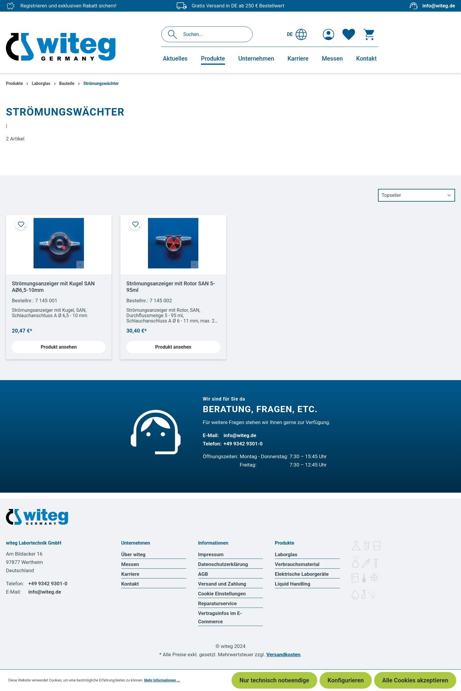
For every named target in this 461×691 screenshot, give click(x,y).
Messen (130, 564)
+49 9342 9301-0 (243, 444)
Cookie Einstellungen (222, 594)
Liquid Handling (292, 584)
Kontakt (130, 584)
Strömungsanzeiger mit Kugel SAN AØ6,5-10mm (53, 286)
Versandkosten (283, 654)
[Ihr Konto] (328, 34)
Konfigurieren (346, 680)
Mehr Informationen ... (162, 680)
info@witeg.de (438, 6)
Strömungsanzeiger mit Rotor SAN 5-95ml (170, 286)
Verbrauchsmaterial (297, 564)
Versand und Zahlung (222, 584)
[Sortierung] (416, 195)
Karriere (130, 574)
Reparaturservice (217, 603)
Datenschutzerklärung (223, 564)
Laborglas (286, 554)
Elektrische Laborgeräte (302, 574)
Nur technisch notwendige (274, 680)
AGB (203, 574)
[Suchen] (174, 34)
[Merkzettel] (348, 34)
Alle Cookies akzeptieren (415, 680)
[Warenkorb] (368, 34)
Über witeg (133, 554)
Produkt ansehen (59, 347)
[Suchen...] (213, 34)
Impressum (211, 554)
